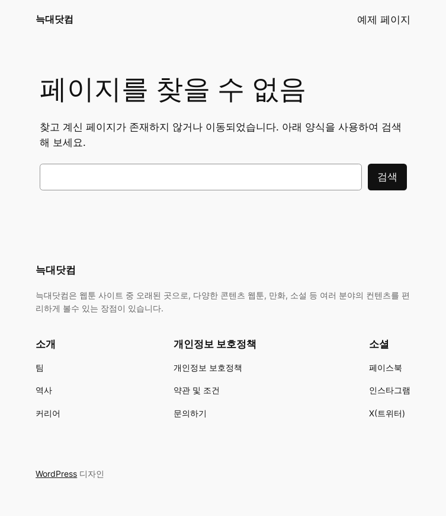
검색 (387, 177)
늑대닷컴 (54, 19)
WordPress (56, 474)
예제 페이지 (383, 20)
